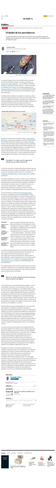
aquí (29, 405)
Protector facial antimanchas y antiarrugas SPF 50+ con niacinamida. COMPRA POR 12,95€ (41, 464)
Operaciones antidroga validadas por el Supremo (24, 392)
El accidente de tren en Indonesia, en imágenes (48, 107)
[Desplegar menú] (2, 19)
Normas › (34, 385)
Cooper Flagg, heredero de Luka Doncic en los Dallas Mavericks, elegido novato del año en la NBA (48, 102)
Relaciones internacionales (28, 400)
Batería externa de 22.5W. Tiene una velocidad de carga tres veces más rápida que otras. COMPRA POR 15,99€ (51, 464)
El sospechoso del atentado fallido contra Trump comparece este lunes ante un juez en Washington (49, 128)
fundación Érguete (26, 193)
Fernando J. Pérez (11, 47)
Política (4, 25)
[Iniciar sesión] (51, 16)
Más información (9, 406)
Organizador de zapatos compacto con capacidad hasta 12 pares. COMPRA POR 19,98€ (18, 466)
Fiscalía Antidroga (6, 89)
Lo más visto (45, 120)
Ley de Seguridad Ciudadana (27, 313)
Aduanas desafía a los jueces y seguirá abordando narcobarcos (4, 226)
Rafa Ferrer (16, 394)
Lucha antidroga (15, 400)
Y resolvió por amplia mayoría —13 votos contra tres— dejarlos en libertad (18, 173)
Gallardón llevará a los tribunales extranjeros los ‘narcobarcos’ (4, 238)
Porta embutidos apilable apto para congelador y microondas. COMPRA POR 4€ (32, 464)
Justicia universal (8, 400)
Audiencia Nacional (25, 87)
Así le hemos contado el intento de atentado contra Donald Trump (48, 124)
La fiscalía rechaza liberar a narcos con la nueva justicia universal (4, 233)
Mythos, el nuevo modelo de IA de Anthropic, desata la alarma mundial (48, 144)
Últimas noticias (46, 93)
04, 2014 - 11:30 (12, 48)
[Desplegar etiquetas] (35, 400)
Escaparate (5, 461)
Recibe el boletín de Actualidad (12, 383)
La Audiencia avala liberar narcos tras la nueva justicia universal (5, 244)
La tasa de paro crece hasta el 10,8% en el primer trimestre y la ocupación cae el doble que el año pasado (26, 27)
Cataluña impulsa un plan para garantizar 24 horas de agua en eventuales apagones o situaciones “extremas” (49, 97)
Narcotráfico (21, 400)
